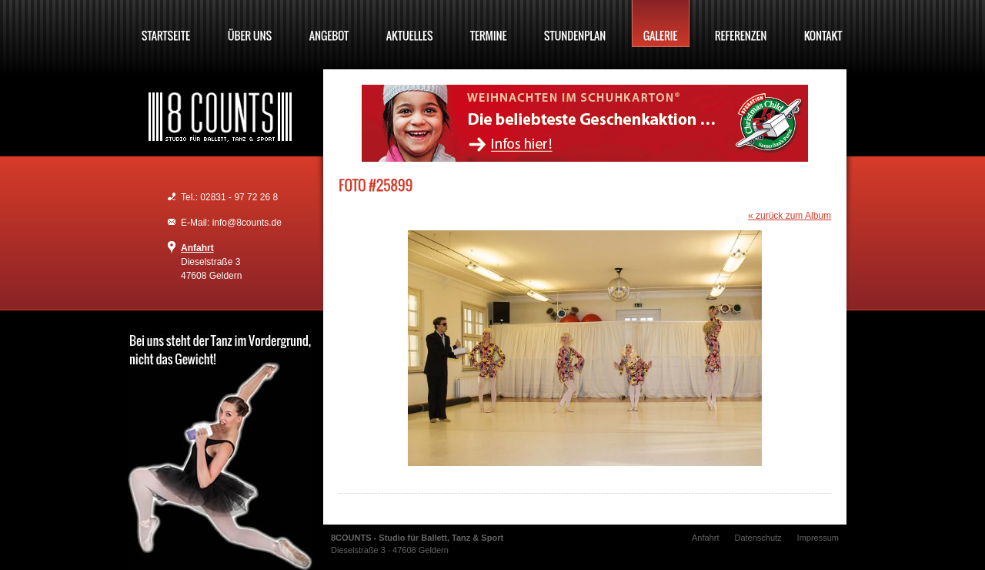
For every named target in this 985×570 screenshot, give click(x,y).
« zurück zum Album (789, 215)
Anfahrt (197, 248)
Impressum (818, 537)
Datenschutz (757, 537)
